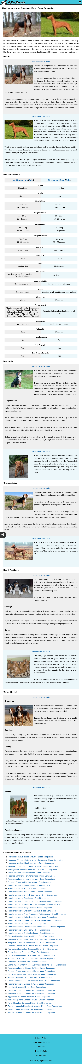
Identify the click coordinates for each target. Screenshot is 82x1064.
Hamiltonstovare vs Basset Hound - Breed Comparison (30, 885)
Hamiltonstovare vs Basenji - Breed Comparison (27, 889)
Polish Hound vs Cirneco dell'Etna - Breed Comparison (30, 1003)
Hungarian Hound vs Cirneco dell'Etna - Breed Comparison (31, 993)
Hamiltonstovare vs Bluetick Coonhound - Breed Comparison (32, 895)
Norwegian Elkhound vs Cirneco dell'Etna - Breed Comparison (33, 949)
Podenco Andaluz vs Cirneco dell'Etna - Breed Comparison (31, 968)
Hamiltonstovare (38, 62)
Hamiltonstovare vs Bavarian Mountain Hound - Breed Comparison (35, 901)
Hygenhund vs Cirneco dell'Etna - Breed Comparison (29, 997)
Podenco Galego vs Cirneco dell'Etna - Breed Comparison (31, 971)
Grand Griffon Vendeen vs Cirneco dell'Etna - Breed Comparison (34, 981)
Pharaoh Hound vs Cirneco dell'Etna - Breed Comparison (31, 936)
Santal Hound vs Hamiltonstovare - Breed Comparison (30, 873)
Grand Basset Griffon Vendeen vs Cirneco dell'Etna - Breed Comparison (37, 965)
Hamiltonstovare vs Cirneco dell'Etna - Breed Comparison (31, 984)
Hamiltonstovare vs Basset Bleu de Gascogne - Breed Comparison (35, 920)
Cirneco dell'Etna (38, 116)
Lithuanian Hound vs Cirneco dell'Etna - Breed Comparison (31, 990)
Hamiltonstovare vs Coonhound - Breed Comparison (29, 898)
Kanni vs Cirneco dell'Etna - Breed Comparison (27, 987)
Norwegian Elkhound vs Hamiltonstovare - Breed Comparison (32, 870)
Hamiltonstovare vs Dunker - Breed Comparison (27, 924)
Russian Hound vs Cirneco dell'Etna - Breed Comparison (30, 1009)
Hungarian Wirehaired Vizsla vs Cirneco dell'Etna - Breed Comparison (36, 939)
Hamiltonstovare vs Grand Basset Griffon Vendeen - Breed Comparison (36, 927)
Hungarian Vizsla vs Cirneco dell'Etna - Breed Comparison (31, 943)
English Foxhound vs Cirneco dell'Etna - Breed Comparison (32, 974)
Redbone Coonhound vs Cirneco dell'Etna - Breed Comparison (33, 946)
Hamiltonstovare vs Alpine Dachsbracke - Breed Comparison (32, 917)
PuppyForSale (41, 1051)
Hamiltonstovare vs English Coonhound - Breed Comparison (32, 911)
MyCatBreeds (41, 1055)
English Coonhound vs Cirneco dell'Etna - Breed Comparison (32, 955)
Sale (48, 62)
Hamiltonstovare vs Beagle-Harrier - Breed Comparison (30, 908)
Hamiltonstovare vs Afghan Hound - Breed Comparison (30, 892)
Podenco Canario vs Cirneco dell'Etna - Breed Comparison (31, 958)
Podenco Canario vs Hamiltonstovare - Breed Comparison (31, 876)
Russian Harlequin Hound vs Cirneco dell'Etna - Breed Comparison (35, 1006)
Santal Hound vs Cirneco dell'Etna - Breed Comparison (30, 952)
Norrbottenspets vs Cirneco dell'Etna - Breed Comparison (31, 1000)
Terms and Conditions (41, 1042)
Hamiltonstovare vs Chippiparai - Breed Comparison (29, 930)
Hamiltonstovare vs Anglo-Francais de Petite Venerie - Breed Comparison (37, 914)
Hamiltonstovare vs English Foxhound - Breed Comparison (31, 933)
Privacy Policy (41, 1038)
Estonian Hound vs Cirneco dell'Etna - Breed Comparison (31, 978)
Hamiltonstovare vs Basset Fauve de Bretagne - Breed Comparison (35, 904)
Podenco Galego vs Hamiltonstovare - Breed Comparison (31, 882)
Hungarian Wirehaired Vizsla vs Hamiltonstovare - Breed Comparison (36, 860)
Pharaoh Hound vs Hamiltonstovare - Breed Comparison (30, 857)
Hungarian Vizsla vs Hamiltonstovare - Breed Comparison (31, 863)
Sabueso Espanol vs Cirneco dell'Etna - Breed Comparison (31, 1013)
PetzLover (41, 1047)
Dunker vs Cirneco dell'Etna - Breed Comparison (27, 962)
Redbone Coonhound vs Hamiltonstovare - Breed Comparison (33, 866)
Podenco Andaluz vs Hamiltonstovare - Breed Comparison (31, 879)
